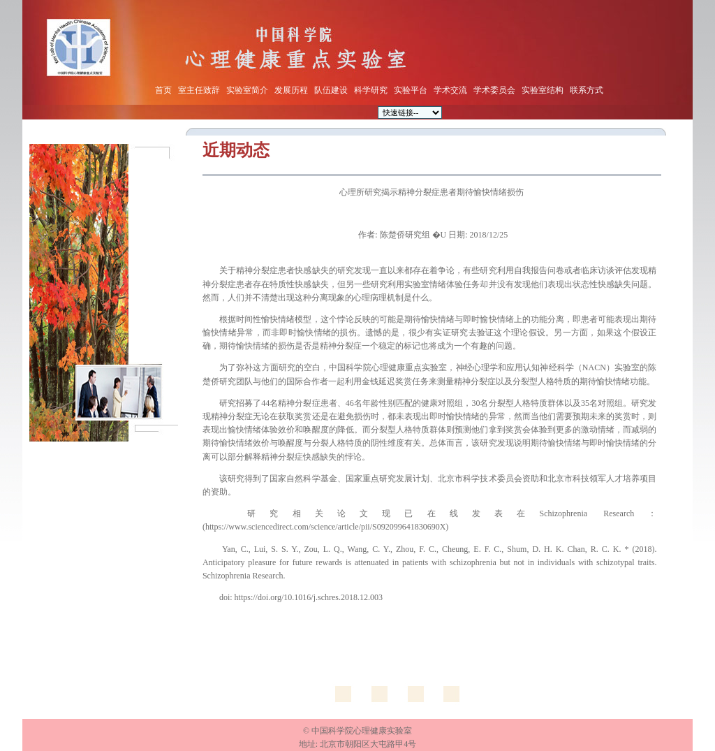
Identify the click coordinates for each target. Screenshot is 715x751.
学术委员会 (494, 90)
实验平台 (410, 90)
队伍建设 (331, 90)
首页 (163, 90)
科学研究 (371, 90)
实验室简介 (247, 90)
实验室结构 (542, 90)
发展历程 (291, 90)
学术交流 (450, 90)
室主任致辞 (199, 90)
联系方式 (586, 90)
